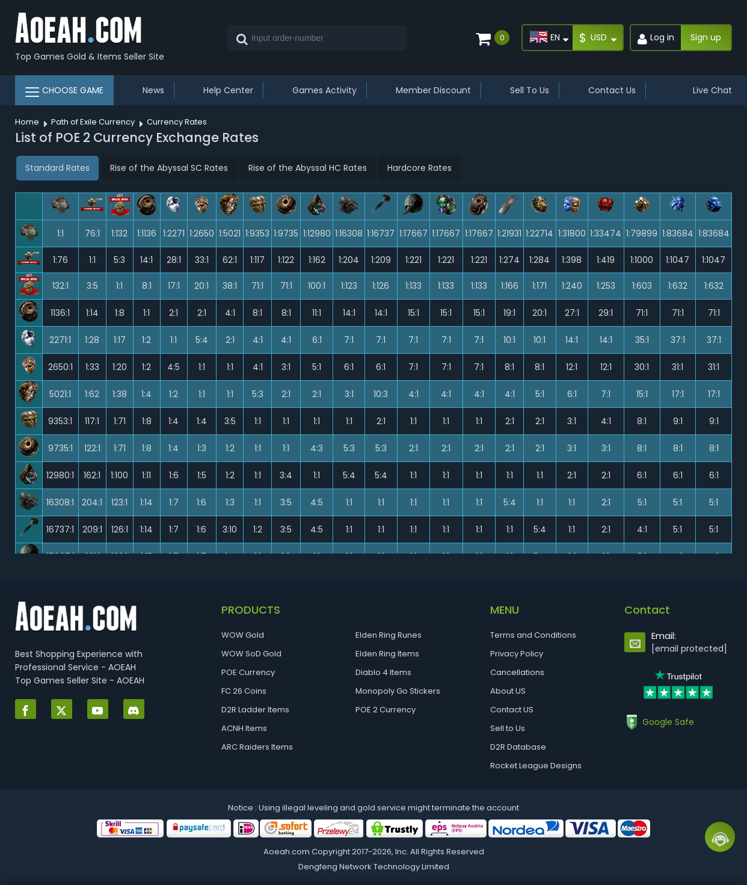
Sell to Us (507, 728)
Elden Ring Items (387, 653)
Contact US (511, 709)
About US (508, 691)
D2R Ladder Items (255, 709)
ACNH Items (244, 728)
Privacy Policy (516, 653)
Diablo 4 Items (383, 672)
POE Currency (248, 672)
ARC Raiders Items (257, 747)
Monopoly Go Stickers (397, 691)
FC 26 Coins (243, 691)
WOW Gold (242, 635)
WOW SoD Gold (251, 653)
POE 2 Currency (385, 709)
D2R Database (518, 747)
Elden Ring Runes (388, 635)
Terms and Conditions (533, 635)
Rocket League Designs (536, 765)
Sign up (705, 37)
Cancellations (517, 672)
